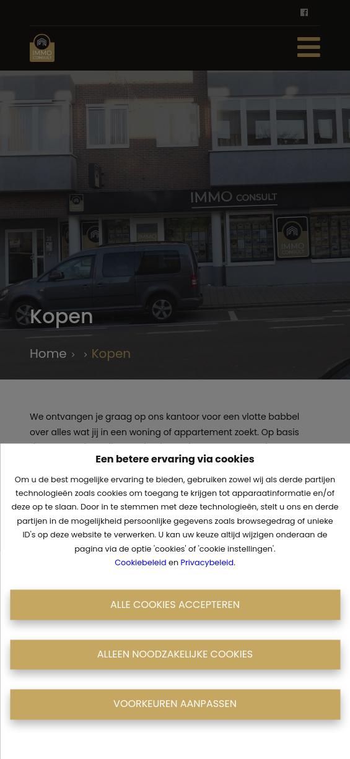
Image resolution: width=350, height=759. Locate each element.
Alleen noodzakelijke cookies (175, 654)
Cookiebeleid (140, 562)
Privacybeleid (207, 562)
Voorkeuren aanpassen (175, 704)
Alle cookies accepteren (175, 604)
